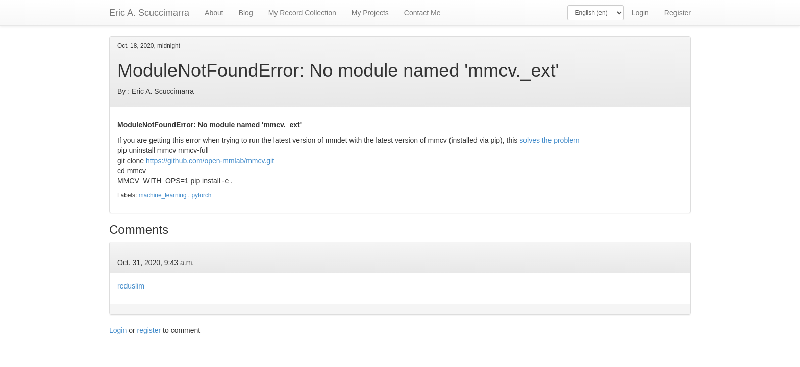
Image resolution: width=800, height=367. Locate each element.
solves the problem (550, 140)
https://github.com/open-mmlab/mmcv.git (210, 160)
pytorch (201, 195)
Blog (246, 13)
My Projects (370, 13)
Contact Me (422, 13)
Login (640, 13)
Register (677, 13)
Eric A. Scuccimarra (149, 13)
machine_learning (163, 195)
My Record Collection (302, 13)
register (149, 330)
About (214, 13)
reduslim (130, 286)
